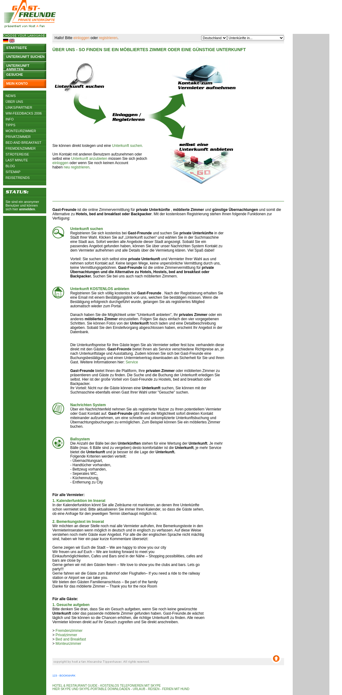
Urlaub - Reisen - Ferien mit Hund (161, 689)
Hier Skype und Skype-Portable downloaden (91, 689)
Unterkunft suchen (25, 57)
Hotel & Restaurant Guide (75, 685)
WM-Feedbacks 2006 (24, 113)
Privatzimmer (18, 137)
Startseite (16, 48)
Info (10, 119)
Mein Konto (17, 83)
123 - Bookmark (63, 675)
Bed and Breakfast (23, 142)
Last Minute (17, 160)
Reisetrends (18, 178)
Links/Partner (19, 107)
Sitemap (13, 172)
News (11, 96)
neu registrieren (76, 167)
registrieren (108, 38)
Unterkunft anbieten (17, 67)
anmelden (27, 209)
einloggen (81, 38)
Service (132, 362)
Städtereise (17, 154)
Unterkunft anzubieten (89, 158)
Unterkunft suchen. (127, 145)
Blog (10, 166)
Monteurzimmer (21, 131)
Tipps (10, 125)
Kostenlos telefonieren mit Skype (130, 685)
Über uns (14, 101)
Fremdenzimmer (21, 148)
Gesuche (14, 74)
